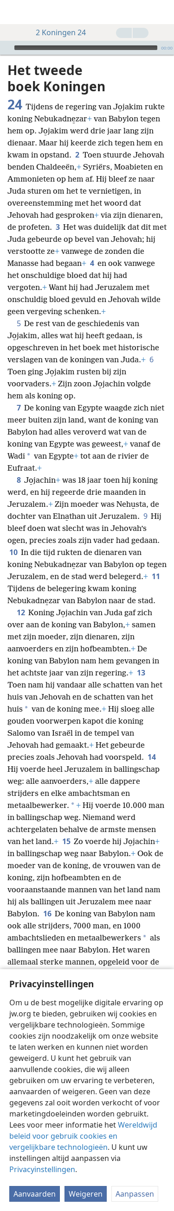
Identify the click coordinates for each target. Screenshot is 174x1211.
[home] (14, 12)
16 (47, 913)
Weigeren (86, 1194)
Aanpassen (135, 1194)
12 (20, 612)
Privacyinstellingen (42, 1169)
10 (13, 552)
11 (155, 576)
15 (66, 841)
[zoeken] (162, 12)
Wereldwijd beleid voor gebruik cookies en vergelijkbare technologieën (83, 1136)
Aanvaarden (34, 1194)
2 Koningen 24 (56, 32)
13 (141, 673)
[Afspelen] (6, 47)
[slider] (85, 47)
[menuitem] (14, 12)
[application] (87, 48)
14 (151, 757)
